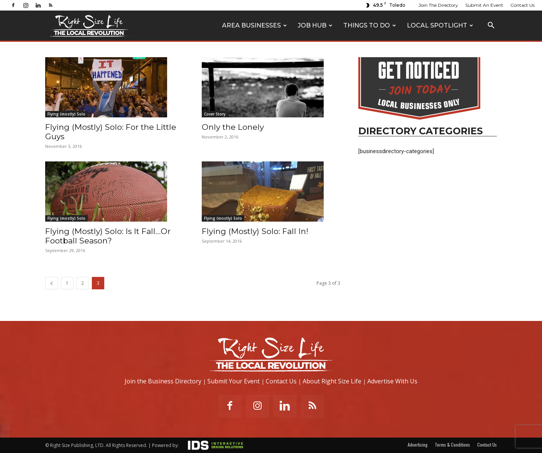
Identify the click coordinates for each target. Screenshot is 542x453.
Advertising (418, 444)
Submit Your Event (233, 381)
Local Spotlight (440, 25)
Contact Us (522, 5)
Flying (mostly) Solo (66, 114)
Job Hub (315, 25)
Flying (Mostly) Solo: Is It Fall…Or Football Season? (108, 235)
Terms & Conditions (452, 444)
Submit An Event (484, 5)
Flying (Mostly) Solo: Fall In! (255, 231)
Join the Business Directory (163, 381)
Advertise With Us (392, 381)
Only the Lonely (233, 127)
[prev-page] (51, 283)
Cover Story (214, 114)
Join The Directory (438, 5)
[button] (491, 26)
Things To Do (369, 25)
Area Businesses (254, 25)
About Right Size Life (332, 381)
